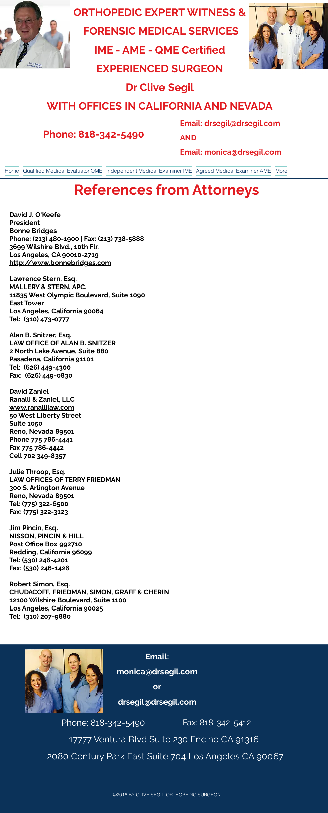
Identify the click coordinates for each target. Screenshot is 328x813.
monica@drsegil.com (242, 151)
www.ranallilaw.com (41, 407)
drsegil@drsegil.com (242, 123)
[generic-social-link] (303, 73)
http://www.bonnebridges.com (60, 263)
